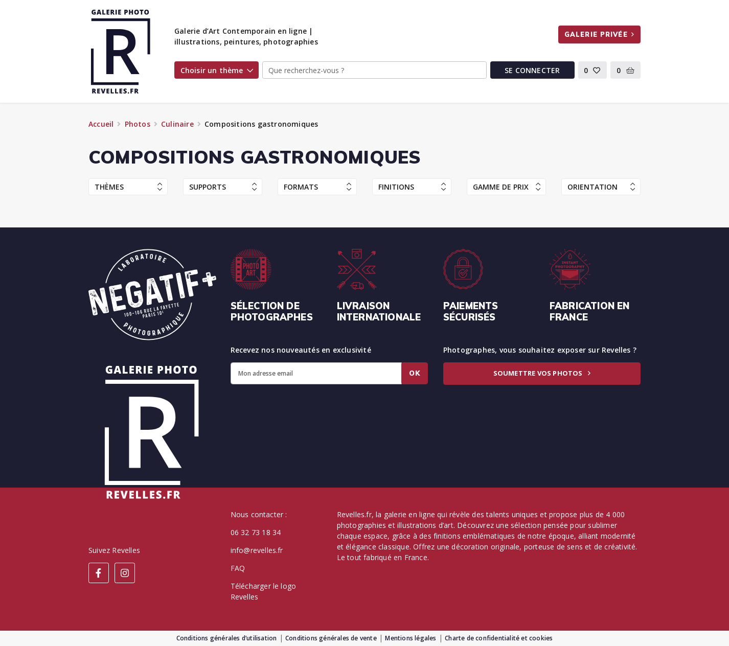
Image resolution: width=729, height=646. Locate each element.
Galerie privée (599, 34)
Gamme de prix (506, 186)
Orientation (601, 186)
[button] (592, 70)
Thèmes (128, 186)
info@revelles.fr (257, 550)
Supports (223, 186)
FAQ (238, 568)
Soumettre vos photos (541, 373)
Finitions (412, 186)
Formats (317, 186)
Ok (414, 373)
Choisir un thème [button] (216, 70)
